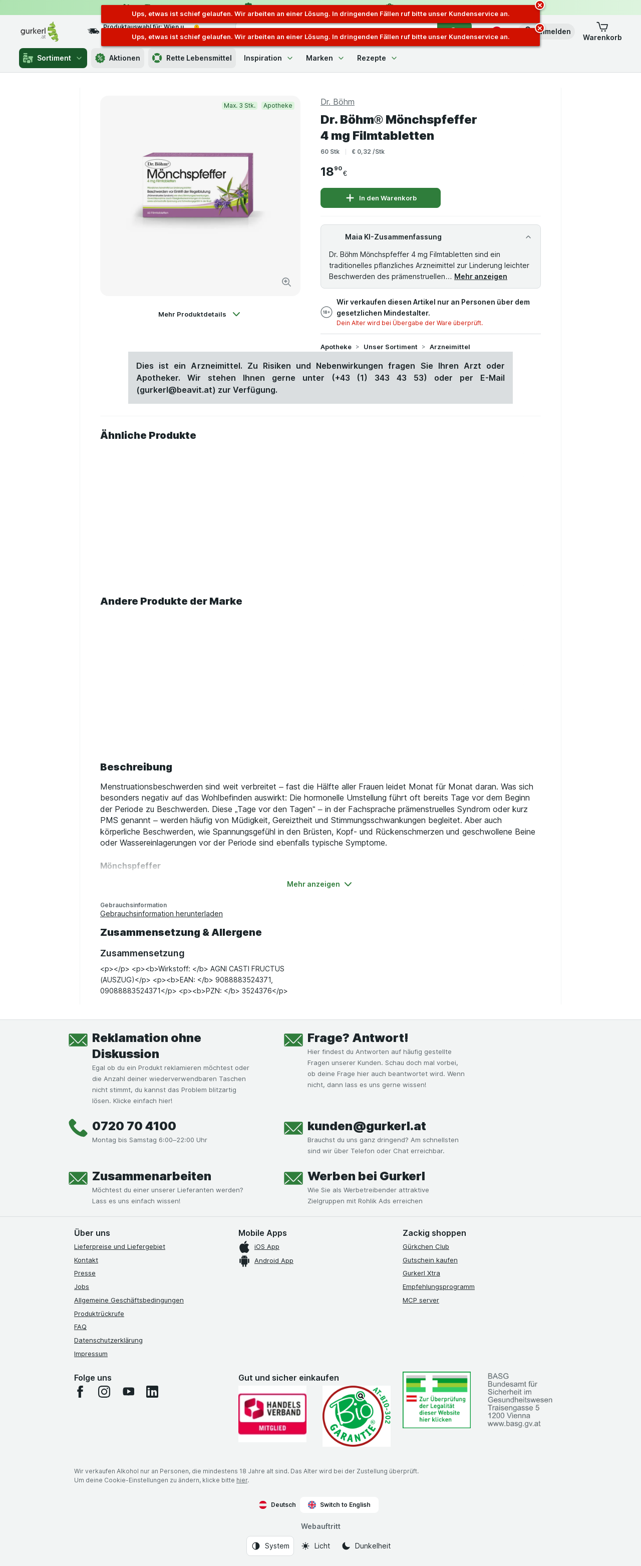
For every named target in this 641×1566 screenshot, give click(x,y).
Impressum (91, 1354)
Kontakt (86, 1260)
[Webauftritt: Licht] (315, 1546)
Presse (85, 1273)
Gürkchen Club (426, 1246)
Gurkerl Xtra (421, 1273)
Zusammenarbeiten (151, 1176)
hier (241, 1480)
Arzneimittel (450, 347)
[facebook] (80, 1392)
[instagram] (104, 1392)
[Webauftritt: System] (270, 1546)
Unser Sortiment (391, 347)
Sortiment (53, 58)
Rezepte (377, 58)
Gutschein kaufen (430, 1260)
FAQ (80, 1327)
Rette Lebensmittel (192, 58)
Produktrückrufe (99, 1314)
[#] (437, 1400)
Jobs (81, 1286)
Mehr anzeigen (480, 276)
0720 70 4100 (134, 1126)
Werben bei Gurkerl (366, 1176)
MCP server (421, 1300)
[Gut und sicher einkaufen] (357, 1416)
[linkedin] (152, 1392)
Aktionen (117, 58)
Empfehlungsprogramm (439, 1286)
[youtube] (128, 1392)
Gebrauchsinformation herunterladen (161, 913)
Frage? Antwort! (358, 1037)
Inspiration (269, 58)
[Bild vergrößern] (286, 282)
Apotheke (336, 347)
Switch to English (339, 1505)
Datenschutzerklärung (108, 1340)
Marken (325, 58)
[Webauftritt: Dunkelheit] (366, 1546)
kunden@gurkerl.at (366, 1126)
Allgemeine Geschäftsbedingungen (129, 1300)
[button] (546, 32)
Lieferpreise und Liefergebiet (119, 1246)
